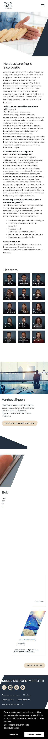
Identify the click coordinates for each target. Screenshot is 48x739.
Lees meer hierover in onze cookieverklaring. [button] (16, 726)
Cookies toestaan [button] (34, 734)
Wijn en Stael (8, 5)
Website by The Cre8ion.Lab (12, 704)
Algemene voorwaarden (11, 695)
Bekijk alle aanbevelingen (20, 423)
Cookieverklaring (8, 700)
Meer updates (34, 665)
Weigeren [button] (13, 734)
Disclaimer (27, 695)
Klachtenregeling (24, 700)
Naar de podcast (14, 516)
